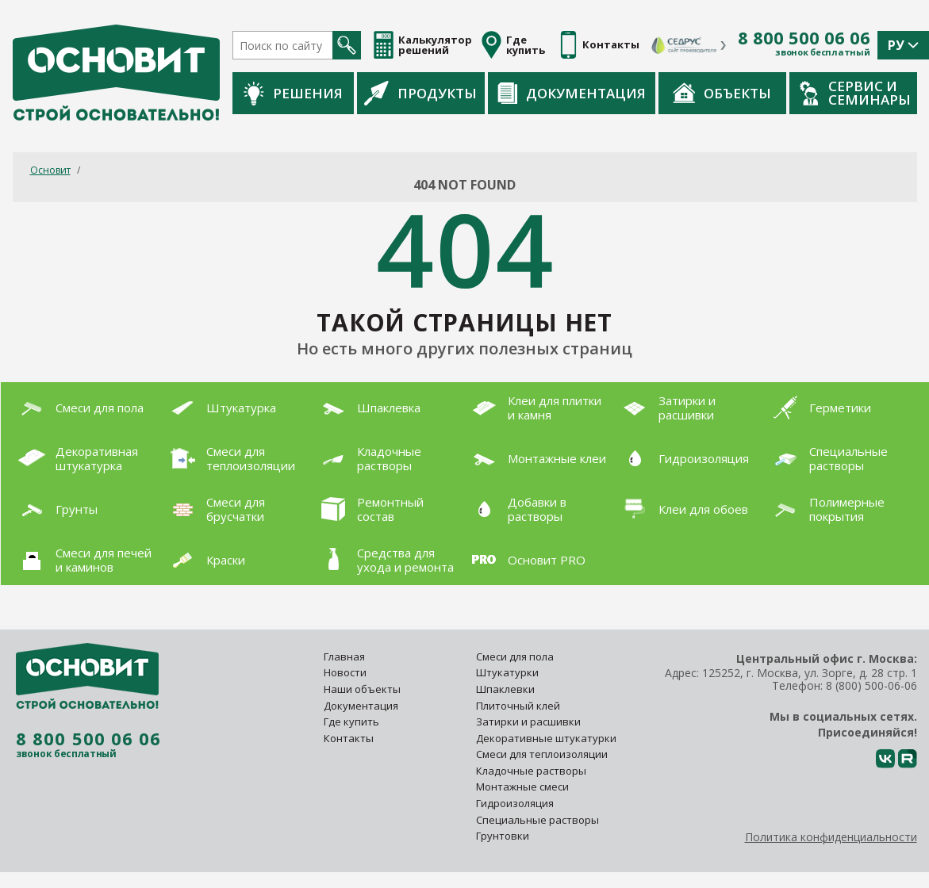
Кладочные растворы (367, 458)
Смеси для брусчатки (214, 509)
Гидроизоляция (682, 458)
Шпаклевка (367, 407)
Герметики (818, 407)
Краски (204, 559)
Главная (344, 656)
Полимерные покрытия (825, 509)
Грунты (55, 509)
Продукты (420, 92)
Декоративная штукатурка (75, 458)
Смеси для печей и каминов (82, 560)
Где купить (351, 721)
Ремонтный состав (369, 509)
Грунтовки (502, 836)
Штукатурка (219, 407)
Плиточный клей (519, 706)
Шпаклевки (505, 689)
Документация (571, 93)
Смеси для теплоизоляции (229, 458)
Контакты (349, 738)
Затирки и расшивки (666, 407)
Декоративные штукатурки (546, 738)
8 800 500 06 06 (804, 38)
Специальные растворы (827, 458)
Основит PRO (525, 560)
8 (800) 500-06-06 (871, 685)
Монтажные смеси (522, 786)
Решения (293, 93)
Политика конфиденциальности (831, 836)
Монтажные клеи (535, 458)
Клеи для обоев (682, 508)
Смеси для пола (78, 407)
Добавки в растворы (515, 509)
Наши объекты (362, 689)
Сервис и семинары (855, 93)
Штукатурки (507, 672)
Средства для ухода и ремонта (384, 560)
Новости (345, 672)
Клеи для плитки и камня (533, 407)
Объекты (722, 92)
